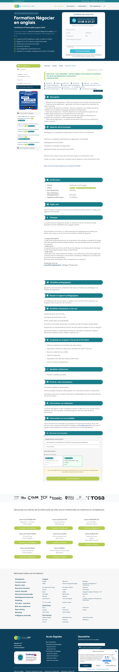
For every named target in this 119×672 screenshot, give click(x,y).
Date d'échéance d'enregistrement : (53, 194)
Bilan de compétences (22, 606)
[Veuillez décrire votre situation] (72, 446)
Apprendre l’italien (52, 658)
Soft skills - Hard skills (22, 603)
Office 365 (65, 610)
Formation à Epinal (59, 557)
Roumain (85, 594)
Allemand (65, 581)
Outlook (44, 610)
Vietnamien (86, 589)
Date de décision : (53, 190)
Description (48, 83)
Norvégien (45, 594)
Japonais (85, 587)
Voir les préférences (111, 665)
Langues (54, 65)
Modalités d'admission (78, 87)
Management (19, 579)
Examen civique (66, 602)
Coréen (64, 589)
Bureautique (46, 605)
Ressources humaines (22, 588)
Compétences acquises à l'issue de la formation (56, 87)
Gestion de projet (21, 591)
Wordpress (86, 619)
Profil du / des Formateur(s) (51, 89)
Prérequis (94, 83)
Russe (44, 592)
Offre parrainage (85, 1)
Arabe (64, 592)
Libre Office (45, 612)
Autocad (44, 619)
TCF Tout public (46, 602)
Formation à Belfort (91, 544)
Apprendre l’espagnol (53, 660)
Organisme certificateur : (55, 197)
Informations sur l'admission (69, 89)
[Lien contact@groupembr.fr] (84, 425)
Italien (44, 583)
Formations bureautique (53, 644)
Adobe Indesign (46, 617)
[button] (116, 651)
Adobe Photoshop (88, 617)
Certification (75, 83)
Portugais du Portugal (48, 587)
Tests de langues (67, 598)
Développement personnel (24, 597)
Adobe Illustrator (67, 617)
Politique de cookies (91, 669)
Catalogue (47, 65)
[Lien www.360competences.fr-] (53, 265)
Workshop (18, 612)
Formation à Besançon (91, 528)
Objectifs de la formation (61, 83)
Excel (63, 607)
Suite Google (66, 612)
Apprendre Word (51, 646)
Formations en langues (53, 651)
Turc (84, 596)
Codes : (49, 188)
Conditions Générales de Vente (102, 669)
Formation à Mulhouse (59, 528)
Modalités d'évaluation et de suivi (91, 85)
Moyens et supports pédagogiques (70, 85)
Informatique (46, 615)
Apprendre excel (51, 649)
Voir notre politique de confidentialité (90, 649)
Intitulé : (50, 185)
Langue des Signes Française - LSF (92, 592)
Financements (82, 6)
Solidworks (65, 622)
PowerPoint (86, 607)
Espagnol (85, 581)
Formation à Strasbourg (27, 528)
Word (43, 607)
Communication (20, 582)
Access (85, 610)
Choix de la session (49, 451)
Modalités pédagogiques (51, 85)
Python (44, 622)
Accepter (85, 665)
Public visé (85, 83)
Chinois (44, 589)
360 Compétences (95, 6)
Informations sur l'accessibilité (88, 89)
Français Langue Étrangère (69, 583)
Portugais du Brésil (67, 587)
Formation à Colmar (59, 542)
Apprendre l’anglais (52, 653)
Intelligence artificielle (23, 615)
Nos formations (58, 6)
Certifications (46, 598)
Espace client (102, 1)
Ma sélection (23, 66)
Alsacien (64, 596)
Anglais (61, 65)
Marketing (18, 600)
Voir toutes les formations (26, 148)
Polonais (44, 596)
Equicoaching (20, 609)
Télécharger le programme (25, 87)
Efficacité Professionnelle (24, 594)
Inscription (98, 90)
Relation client (20, 585)
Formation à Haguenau (27, 557)
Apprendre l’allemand (53, 655)
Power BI (64, 619)
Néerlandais (65, 594)
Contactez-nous (94, 1)
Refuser (98, 665)
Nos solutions (71, 6)
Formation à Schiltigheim (27, 542)
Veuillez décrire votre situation (54, 439)
